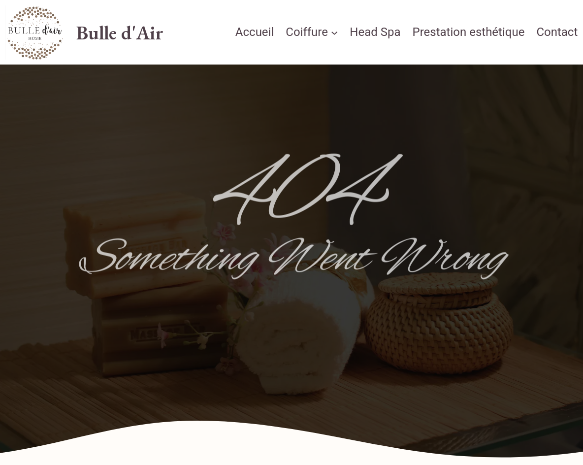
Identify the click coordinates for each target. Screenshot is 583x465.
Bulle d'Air (119, 32)
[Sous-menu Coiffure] (334, 32)
